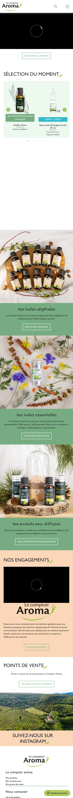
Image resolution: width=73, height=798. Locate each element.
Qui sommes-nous (13, 781)
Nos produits (11, 778)
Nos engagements (36, 647)
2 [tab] (32, 140)
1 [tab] (28, 140)
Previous (8, 110)
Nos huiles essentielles (36, 436)
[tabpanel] (20, 110)
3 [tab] (36, 140)
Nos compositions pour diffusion (36, 541)
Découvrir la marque (36, 55)
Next (65, 110)
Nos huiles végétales (36, 327)
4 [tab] (40, 140)
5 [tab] (44, 140)
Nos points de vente (15, 784)
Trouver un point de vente (36, 684)
